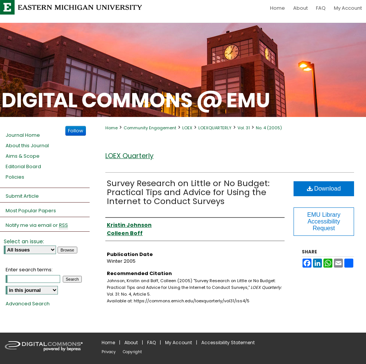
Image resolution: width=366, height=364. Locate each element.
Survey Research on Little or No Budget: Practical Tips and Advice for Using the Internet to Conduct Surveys (188, 192)
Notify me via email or (37, 225)
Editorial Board (23, 166)
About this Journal (27, 145)
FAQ (151, 342)
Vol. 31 (244, 128)
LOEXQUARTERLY (215, 128)
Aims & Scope (23, 156)
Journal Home (23, 135)
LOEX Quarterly (129, 155)
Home (111, 128)
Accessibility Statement (228, 342)
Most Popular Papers (31, 210)
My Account (178, 342)
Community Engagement (150, 128)
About (131, 342)
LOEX (187, 128)
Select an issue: (24, 241)
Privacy (109, 352)
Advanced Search (28, 303)
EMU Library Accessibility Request (324, 221)
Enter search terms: (29, 269)
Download (324, 188)
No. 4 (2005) (269, 128)
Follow (75, 130)
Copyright (132, 352)
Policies (15, 177)
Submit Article (22, 196)
